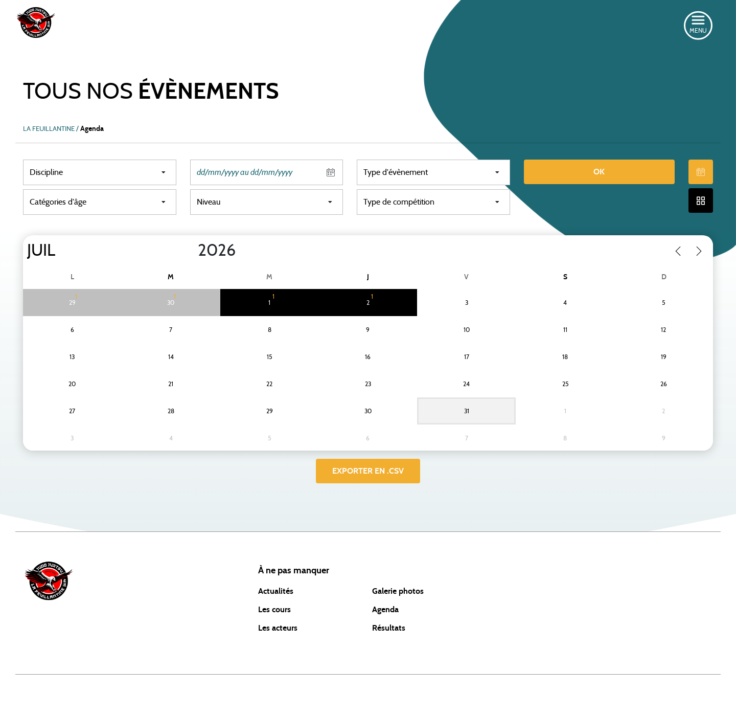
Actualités (275, 591)
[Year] (189, 250)
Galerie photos (398, 591)
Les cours (274, 610)
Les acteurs (277, 628)
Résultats (388, 628)
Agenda (385, 610)
